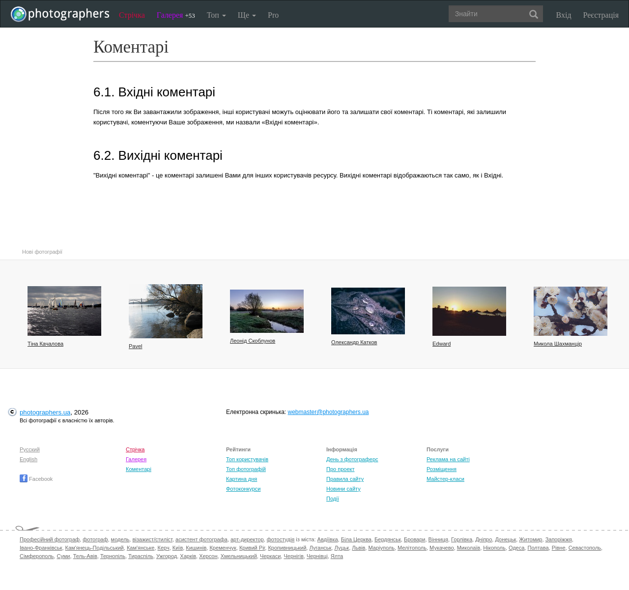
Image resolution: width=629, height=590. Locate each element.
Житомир (530, 539)
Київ (177, 548)
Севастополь (585, 548)
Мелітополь (412, 548)
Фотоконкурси (243, 489)
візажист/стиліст (152, 539)
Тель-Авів (85, 556)
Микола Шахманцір (558, 344)
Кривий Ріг (252, 548)
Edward (441, 344)
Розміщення (442, 469)
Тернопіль (112, 556)
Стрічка (132, 15)
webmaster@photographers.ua (328, 412)
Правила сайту (345, 479)
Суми (63, 556)
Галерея (176, 15)
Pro (273, 15)
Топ (216, 15)
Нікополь (494, 548)
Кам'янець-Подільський (94, 548)
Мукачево (441, 548)
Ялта (337, 556)
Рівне (559, 548)
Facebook (36, 479)
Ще (247, 15)
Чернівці (317, 556)
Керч (164, 548)
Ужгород (166, 556)
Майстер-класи (445, 479)
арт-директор (247, 539)
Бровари (415, 539)
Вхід (564, 15)
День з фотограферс (352, 459)
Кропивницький (287, 548)
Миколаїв (469, 548)
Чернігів (293, 556)
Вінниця (438, 539)
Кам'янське (141, 548)
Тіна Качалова (45, 344)
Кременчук (222, 548)
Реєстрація (601, 15)
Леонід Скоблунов (252, 341)
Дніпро (483, 539)
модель (120, 539)
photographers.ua (45, 412)
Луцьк (341, 548)
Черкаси (270, 556)
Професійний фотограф (50, 539)
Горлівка (461, 539)
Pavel (136, 346)
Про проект (340, 469)
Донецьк (505, 539)
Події (332, 499)
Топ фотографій (246, 469)
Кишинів (196, 548)
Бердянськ (387, 539)
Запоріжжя (558, 539)
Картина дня (241, 479)
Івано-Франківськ (41, 548)
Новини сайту (343, 489)
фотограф (95, 539)
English (28, 459)
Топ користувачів (247, 459)
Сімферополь (37, 556)
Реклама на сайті (448, 459)
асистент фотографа (201, 539)
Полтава (537, 548)
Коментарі (138, 469)
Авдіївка (327, 539)
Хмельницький (239, 556)
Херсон (208, 556)
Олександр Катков (354, 342)
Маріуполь (381, 548)
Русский (30, 449)
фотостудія (281, 539)
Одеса (516, 548)
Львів (358, 548)
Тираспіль (140, 556)
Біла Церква (356, 539)
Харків (188, 556)
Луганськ (320, 548)
